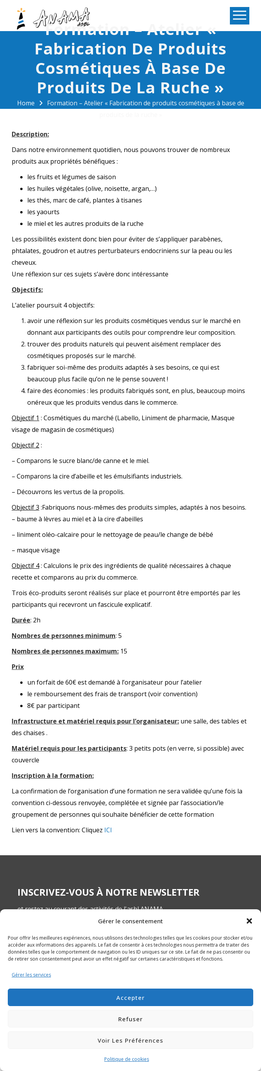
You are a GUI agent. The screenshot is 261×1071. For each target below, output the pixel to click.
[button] (249, 921)
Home (26, 103)
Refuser (130, 1019)
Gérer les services (31, 974)
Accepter (130, 997)
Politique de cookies (126, 1059)
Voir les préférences (130, 1040)
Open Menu (239, 15)
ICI (108, 830)
